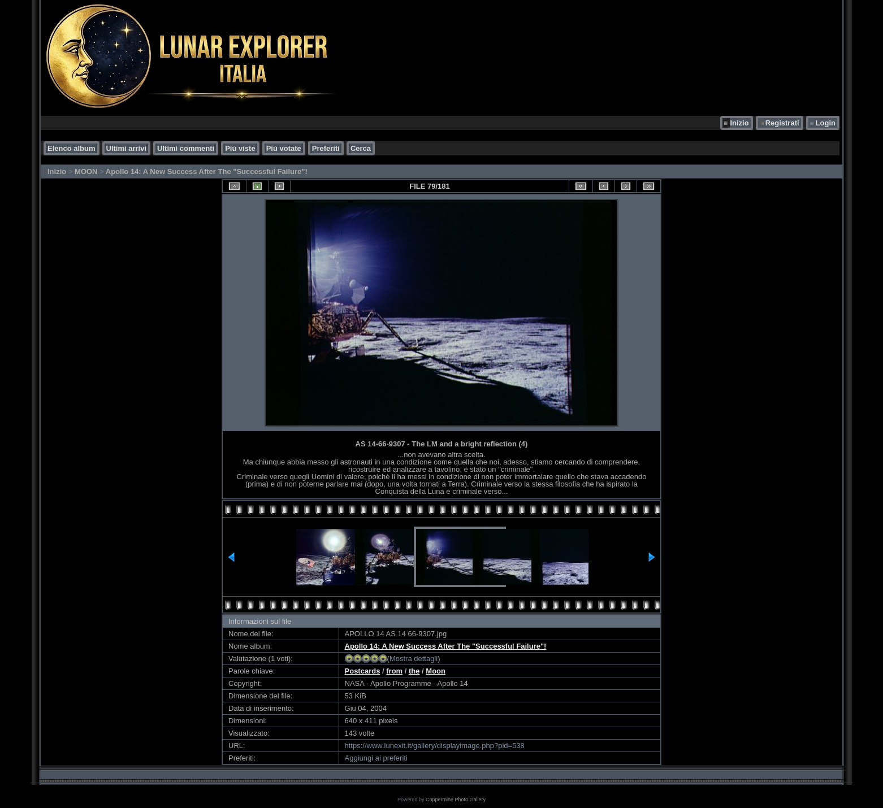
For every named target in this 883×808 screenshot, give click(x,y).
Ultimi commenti (185, 148)
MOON (86, 171)
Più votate (283, 148)
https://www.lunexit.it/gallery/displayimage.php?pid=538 (435, 745)
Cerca (360, 148)
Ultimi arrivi (126, 148)
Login (826, 123)
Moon (435, 671)
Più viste (240, 148)
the (414, 671)
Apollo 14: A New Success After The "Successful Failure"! (207, 171)
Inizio (739, 123)
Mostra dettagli (413, 658)
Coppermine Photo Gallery (456, 799)
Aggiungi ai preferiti (376, 758)
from (394, 671)
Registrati (782, 123)
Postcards (362, 671)
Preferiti (326, 148)
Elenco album (71, 148)
